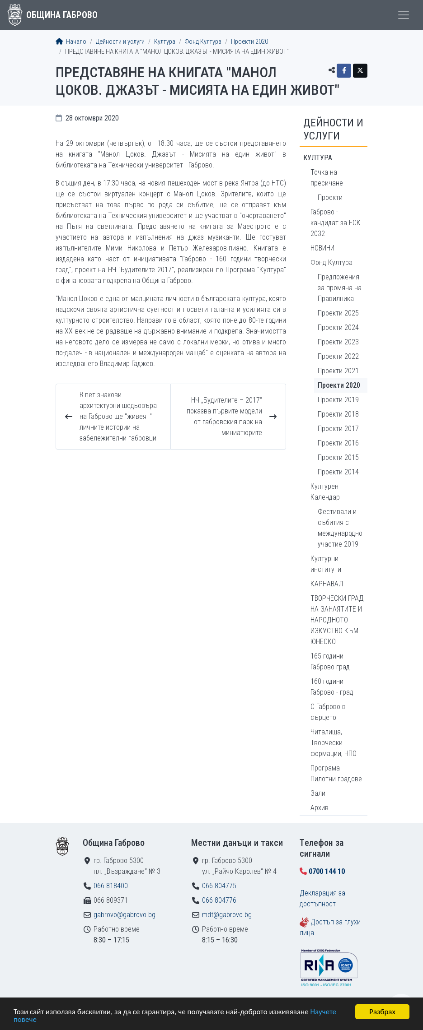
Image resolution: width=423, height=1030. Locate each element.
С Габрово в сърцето (328, 712)
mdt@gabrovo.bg (227, 914)
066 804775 (219, 886)
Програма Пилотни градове (336, 773)
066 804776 (219, 900)
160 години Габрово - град (331, 686)
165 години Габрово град (330, 661)
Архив (319, 807)
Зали (317, 793)
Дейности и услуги (120, 42)
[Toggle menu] (403, 14)
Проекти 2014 (338, 472)
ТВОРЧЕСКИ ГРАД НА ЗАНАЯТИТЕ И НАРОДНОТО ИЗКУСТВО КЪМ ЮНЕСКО (337, 620)
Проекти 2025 (338, 313)
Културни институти (325, 564)
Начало (71, 42)
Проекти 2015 (338, 457)
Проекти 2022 (338, 356)
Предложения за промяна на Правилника (340, 288)
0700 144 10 (327, 871)
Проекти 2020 (249, 42)
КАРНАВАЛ (326, 584)
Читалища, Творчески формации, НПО (333, 743)
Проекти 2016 (338, 443)
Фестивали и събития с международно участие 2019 (340, 527)
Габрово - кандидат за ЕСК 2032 (335, 223)
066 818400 (111, 886)
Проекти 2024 (338, 327)
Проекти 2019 (338, 399)
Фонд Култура (203, 42)
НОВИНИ (322, 248)
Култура (164, 42)
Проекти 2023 (338, 342)
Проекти (330, 197)
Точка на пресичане (326, 177)
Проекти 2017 (338, 428)
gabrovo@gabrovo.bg (124, 914)
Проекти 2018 (338, 414)
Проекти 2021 (338, 371)
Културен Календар (325, 491)
